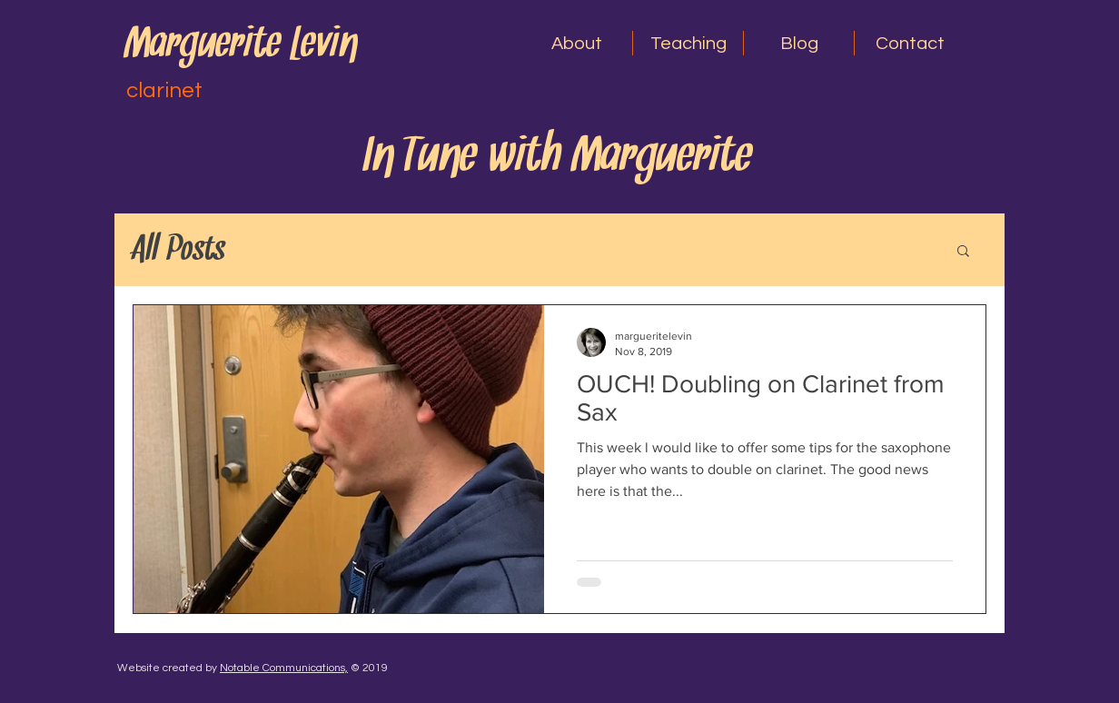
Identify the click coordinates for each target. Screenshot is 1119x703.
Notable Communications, (284, 668)
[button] (576, 43)
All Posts (179, 250)
